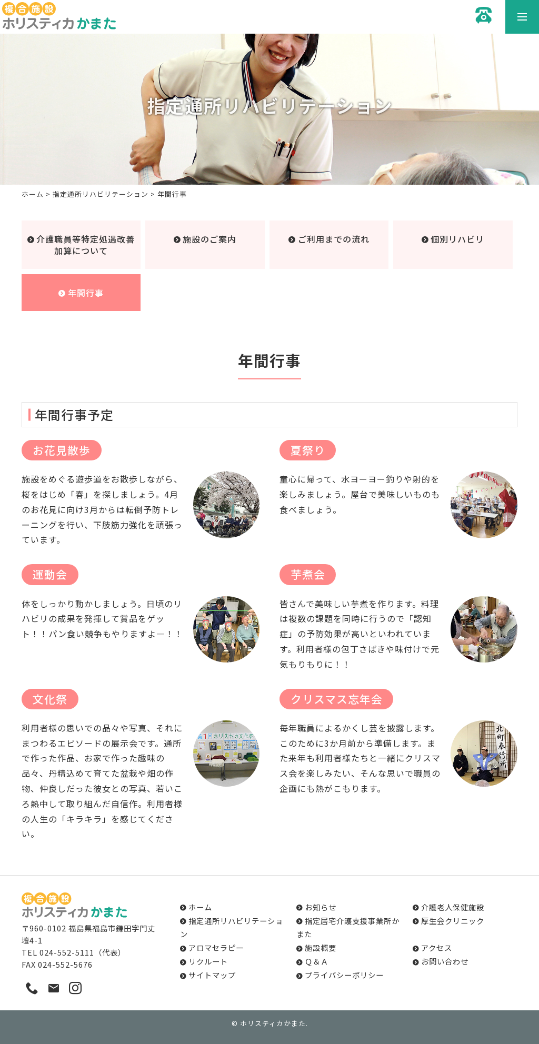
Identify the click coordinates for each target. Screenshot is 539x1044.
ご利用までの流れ (334, 239)
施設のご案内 (209, 239)
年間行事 (86, 292)
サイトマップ (212, 974)
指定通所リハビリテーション (100, 194)
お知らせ (320, 906)
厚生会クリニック (452, 920)
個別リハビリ (457, 239)
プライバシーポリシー (344, 974)
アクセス (436, 947)
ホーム (33, 194)
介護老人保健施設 (452, 906)
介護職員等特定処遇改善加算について (85, 245)
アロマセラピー (216, 947)
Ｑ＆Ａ (316, 961)
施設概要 (320, 947)
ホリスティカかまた (273, 1023)
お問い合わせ (444, 961)
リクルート (208, 961)
